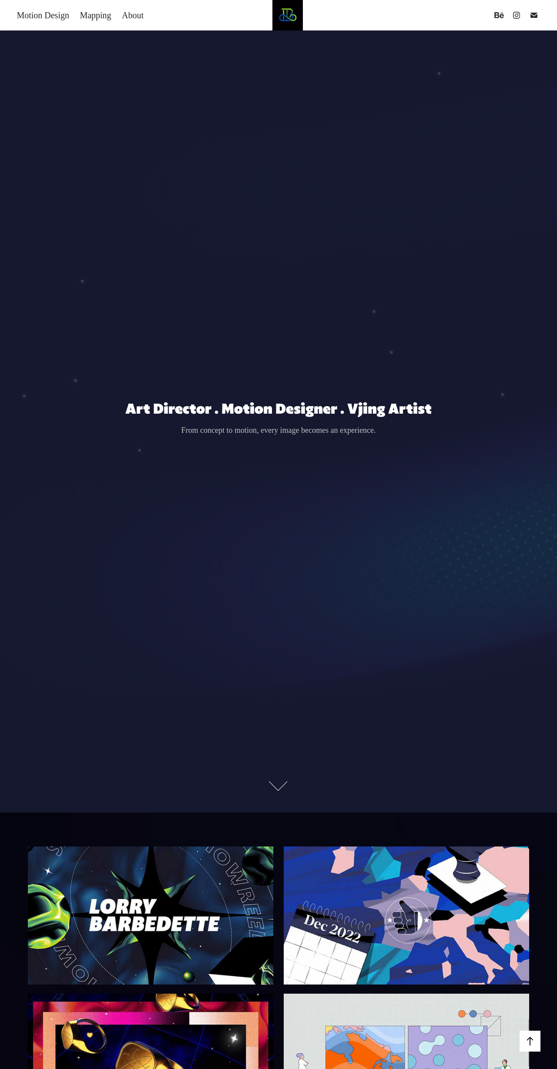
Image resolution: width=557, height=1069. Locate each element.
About (133, 15)
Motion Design (43, 15)
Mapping (95, 15)
